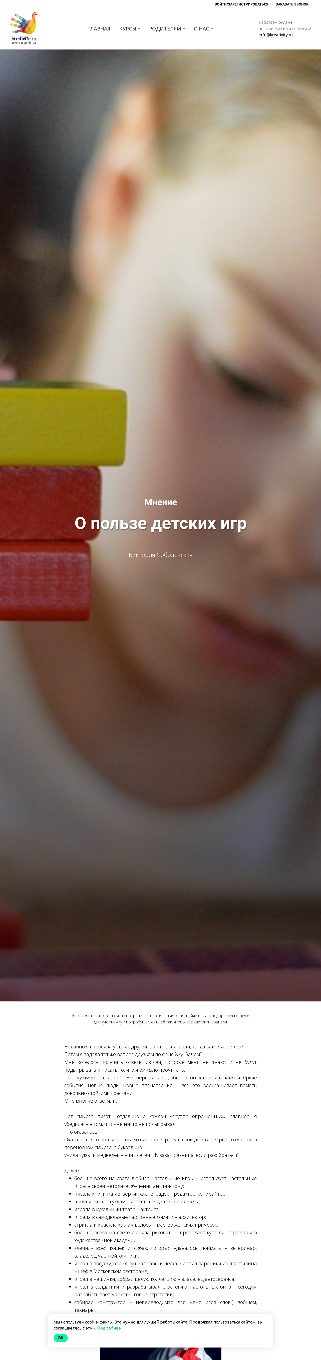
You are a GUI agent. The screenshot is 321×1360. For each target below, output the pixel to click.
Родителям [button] (167, 28)
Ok (61, 1338)
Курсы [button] (129, 28)
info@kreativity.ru (276, 34)
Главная (98, 28)
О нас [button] (203, 28)
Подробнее (109, 1328)
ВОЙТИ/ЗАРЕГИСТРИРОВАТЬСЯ (241, 4)
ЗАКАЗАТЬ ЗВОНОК (292, 4)
